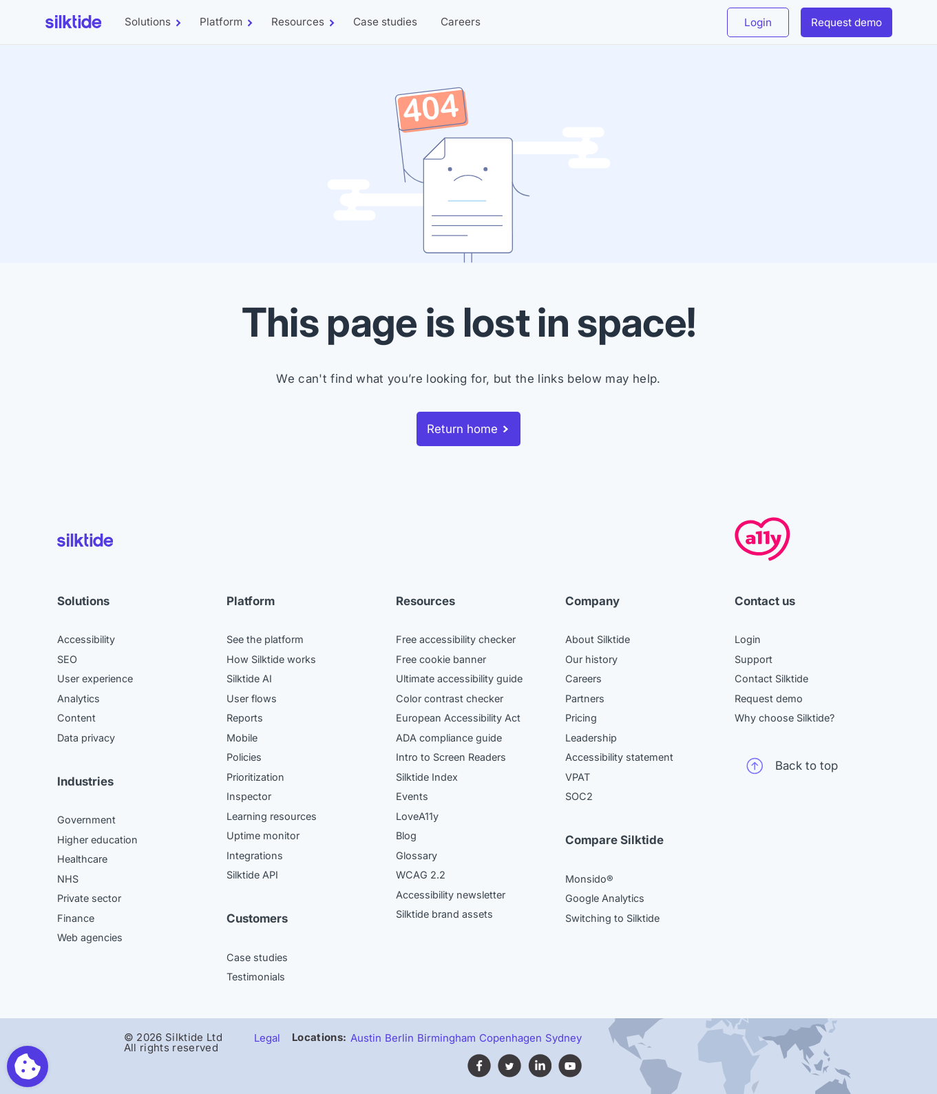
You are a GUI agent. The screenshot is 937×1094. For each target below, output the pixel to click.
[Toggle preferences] (27, 1066)
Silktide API (252, 875)
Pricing (581, 718)
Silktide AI (249, 678)
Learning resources (272, 816)
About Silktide (597, 639)
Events (412, 796)
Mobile (242, 738)
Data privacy (86, 738)
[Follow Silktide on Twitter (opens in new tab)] (509, 1073)
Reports (245, 718)
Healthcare (82, 859)
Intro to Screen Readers (451, 757)
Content (76, 718)
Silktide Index (427, 777)
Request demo (846, 22)
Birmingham (446, 1037)
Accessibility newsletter (450, 895)
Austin (365, 1037)
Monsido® (589, 879)
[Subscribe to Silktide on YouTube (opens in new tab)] (570, 1073)
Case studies (385, 21)
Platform (221, 21)
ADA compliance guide (449, 738)
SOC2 (579, 796)
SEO (67, 659)
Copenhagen (510, 1037)
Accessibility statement (619, 757)
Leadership (591, 738)
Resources (297, 21)
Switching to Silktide (612, 918)
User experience (95, 678)
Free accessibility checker (456, 639)
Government (86, 819)
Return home (462, 429)
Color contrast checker (449, 698)
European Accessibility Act (458, 718)
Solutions (148, 21)
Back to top (792, 766)
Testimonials (256, 976)
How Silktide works (271, 659)
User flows (252, 698)
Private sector (89, 898)
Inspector (249, 796)
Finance (75, 918)
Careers (461, 21)
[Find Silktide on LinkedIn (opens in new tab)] (539, 1073)
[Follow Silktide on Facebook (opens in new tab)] (479, 1073)
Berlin (399, 1037)
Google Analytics (604, 898)
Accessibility (86, 639)
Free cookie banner (441, 659)
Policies (244, 757)
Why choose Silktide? (784, 718)
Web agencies (90, 937)
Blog (406, 835)
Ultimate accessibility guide (459, 678)
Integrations (255, 855)
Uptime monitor (263, 835)
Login (758, 22)
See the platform (265, 639)
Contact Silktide (771, 678)
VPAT (577, 777)
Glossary (416, 855)
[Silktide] (73, 21)
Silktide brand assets (444, 914)
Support (753, 659)
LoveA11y (417, 816)
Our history (591, 659)
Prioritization (255, 777)
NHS (67, 879)
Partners (584, 698)
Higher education (97, 839)
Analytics (78, 698)
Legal (267, 1037)
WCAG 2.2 (420, 875)
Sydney (563, 1037)
